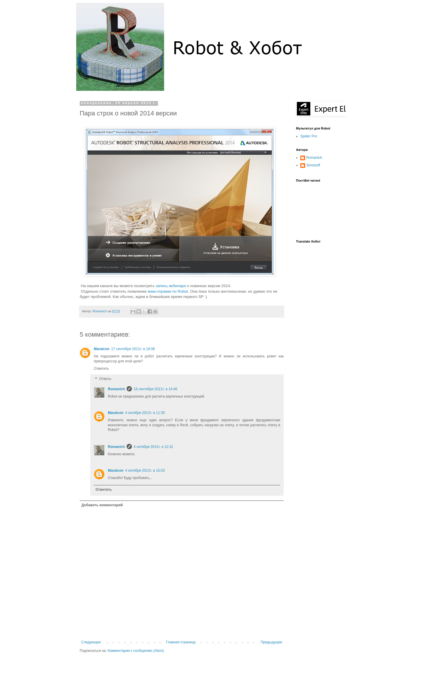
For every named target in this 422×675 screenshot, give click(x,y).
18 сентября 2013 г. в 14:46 (155, 389)
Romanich (100, 311)
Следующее (91, 642)
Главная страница (181, 642)
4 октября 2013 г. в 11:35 (145, 413)
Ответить (101, 369)
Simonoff (313, 165)
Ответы (105, 379)
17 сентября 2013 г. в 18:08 (133, 349)
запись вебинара (171, 286)
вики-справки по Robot (168, 291)
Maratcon (101, 349)
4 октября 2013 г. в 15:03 (145, 470)
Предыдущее (271, 642)
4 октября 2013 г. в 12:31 (153, 447)
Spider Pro (308, 136)
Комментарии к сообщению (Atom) (136, 651)
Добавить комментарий (102, 505)
